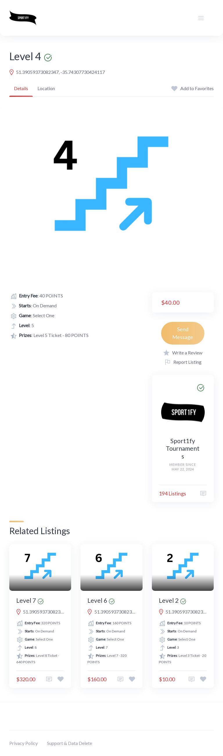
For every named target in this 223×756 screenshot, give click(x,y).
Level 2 (169, 600)
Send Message (182, 333)
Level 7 (26, 600)
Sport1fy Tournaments (182, 448)
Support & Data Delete (69, 743)
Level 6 (97, 600)
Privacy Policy (23, 743)
